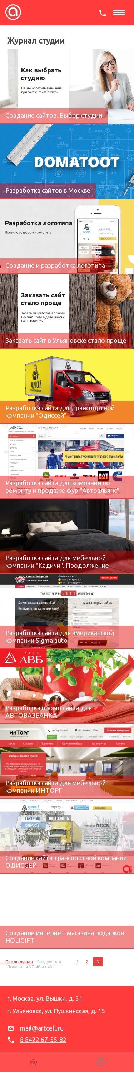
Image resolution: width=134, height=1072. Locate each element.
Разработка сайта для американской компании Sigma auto (59, 636)
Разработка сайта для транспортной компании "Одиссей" (60, 411)
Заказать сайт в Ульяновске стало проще (65, 340)
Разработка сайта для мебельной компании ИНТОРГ (55, 786)
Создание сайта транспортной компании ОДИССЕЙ (66, 861)
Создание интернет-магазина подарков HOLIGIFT (64, 936)
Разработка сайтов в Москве (47, 190)
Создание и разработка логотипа (55, 265)
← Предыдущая (16, 962)
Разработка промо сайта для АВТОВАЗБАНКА (48, 711)
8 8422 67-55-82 (43, 1039)
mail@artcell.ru (42, 1028)
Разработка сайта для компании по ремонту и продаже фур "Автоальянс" (62, 486)
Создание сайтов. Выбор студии (53, 115)
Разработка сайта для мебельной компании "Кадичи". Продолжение (57, 561)
